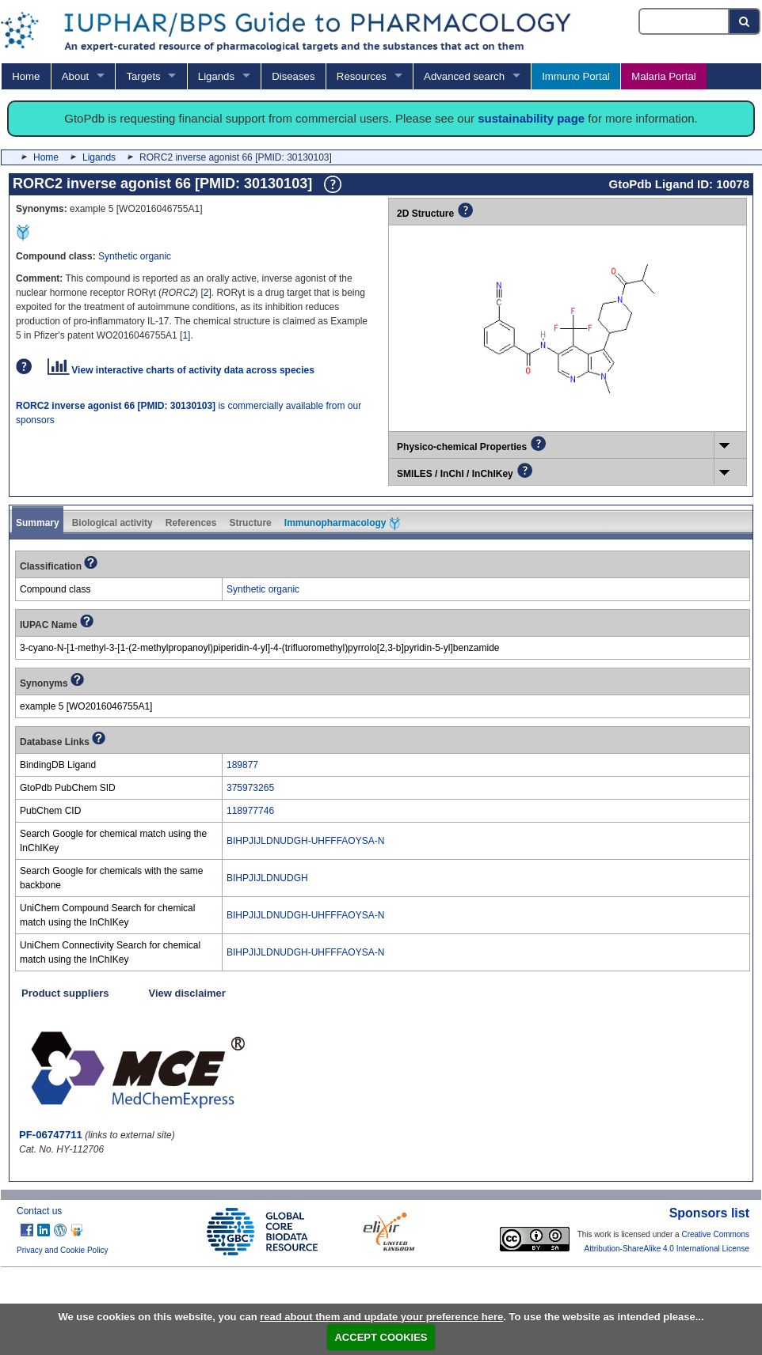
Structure (250, 522)
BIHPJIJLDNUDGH (267, 878)
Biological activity (112, 522)
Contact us (39, 1211)
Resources (362, 76)
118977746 (250, 810)
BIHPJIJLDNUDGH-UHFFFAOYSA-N (305, 840)
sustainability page (531, 118)
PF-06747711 (50, 1135)
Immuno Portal (576, 76)
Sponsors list (709, 1213)
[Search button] (745, 21)
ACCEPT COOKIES (380, 1337)
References (191, 522)
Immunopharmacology (342, 524)
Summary (37, 522)
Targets (143, 76)
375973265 (250, 787)
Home (26, 76)
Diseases (293, 76)
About (75, 76)
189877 (242, 764)
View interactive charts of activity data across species (181, 370)
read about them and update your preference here (381, 1317)
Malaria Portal (663, 76)
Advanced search (464, 76)
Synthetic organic (134, 256)
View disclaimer (187, 993)
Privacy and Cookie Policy (63, 1250)
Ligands (216, 76)
